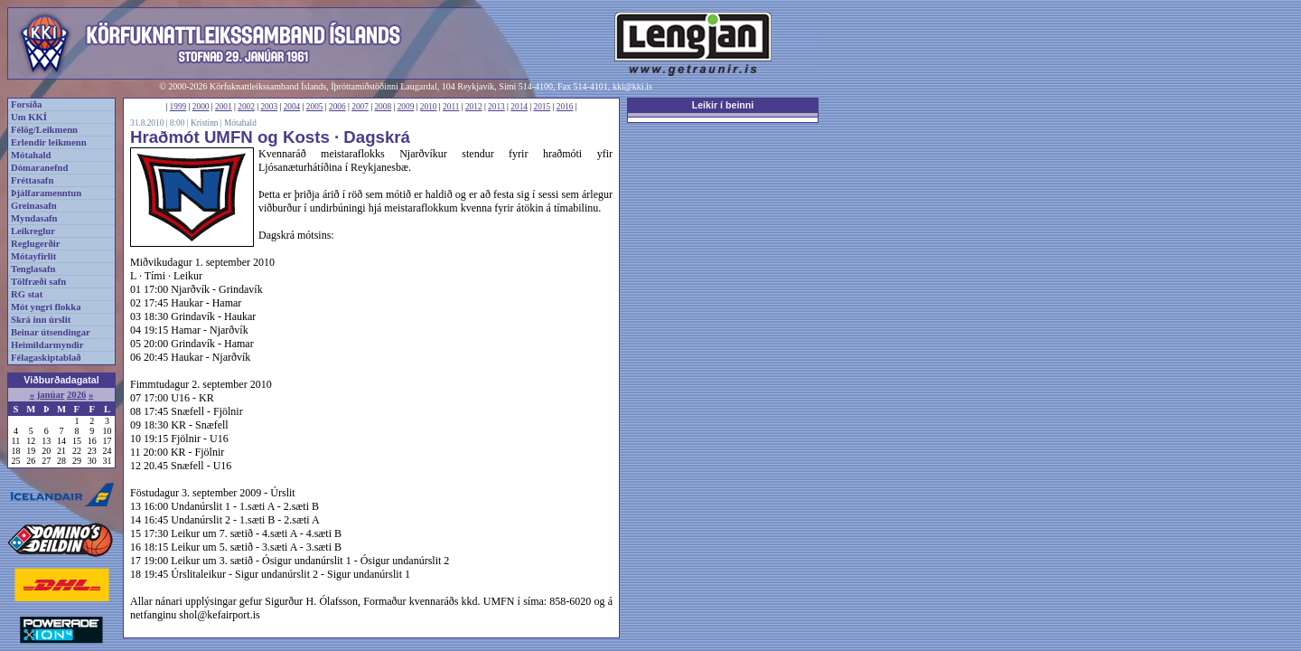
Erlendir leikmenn (49, 142)
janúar (51, 395)
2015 (542, 106)
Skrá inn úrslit (40, 320)
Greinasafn (34, 206)
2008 (382, 106)
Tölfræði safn (38, 282)
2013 (496, 106)
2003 (268, 106)
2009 (406, 106)
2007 (360, 106)
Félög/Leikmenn (44, 130)
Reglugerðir (35, 244)
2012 (473, 106)
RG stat (26, 294)
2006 (337, 106)
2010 (428, 106)
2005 (314, 106)
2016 (565, 106)
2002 (246, 106)
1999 (178, 106)
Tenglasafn (33, 269)
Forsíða (26, 104)
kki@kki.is (632, 86)
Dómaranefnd (39, 168)
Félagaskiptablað (46, 358)
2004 (292, 106)
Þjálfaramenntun (46, 193)
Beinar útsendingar (50, 332)
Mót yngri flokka (46, 307)
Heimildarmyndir (47, 345)
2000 (201, 106)
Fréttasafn (32, 180)
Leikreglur (33, 231)
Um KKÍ (29, 117)
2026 (76, 395)
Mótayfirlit (33, 256)
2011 (451, 106)
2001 (223, 106)
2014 (519, 106)
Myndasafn (34, 218)
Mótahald (31, 155)
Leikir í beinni (723, 104)
